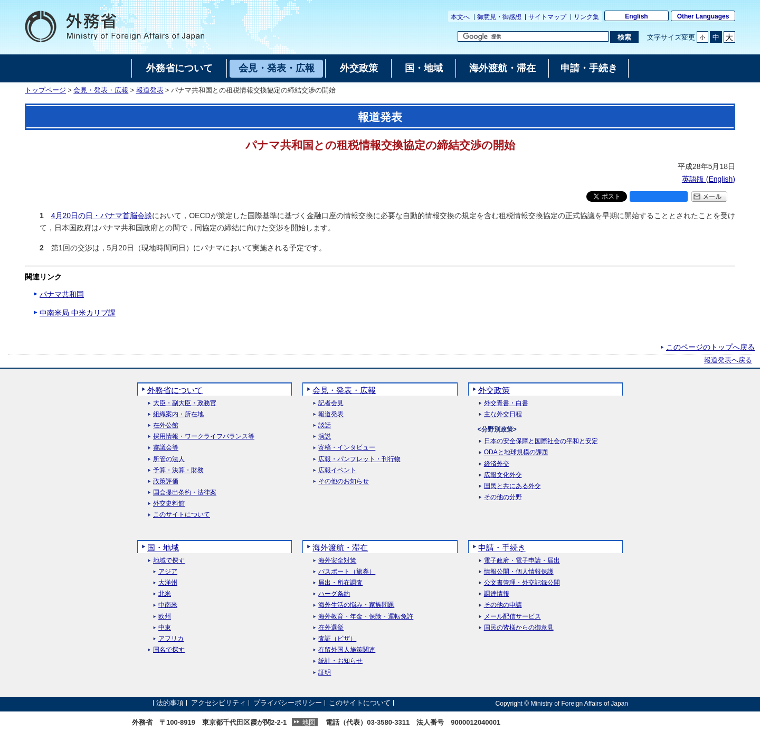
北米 (164, 594)
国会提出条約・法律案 (184, 492)
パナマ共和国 (62, 294)
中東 (164, 627)
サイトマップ (547, 17)
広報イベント (337, 470)
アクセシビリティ (218, 703)
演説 (324, 436)
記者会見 (331, 403)
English (636, 16)
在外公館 (165, 425)
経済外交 (496, 464)
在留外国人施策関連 (346, 650)
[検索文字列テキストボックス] (533, 36)
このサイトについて (181, 514)
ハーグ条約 (334, 594)
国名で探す (169, 650)
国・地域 (163, 547)
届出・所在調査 (340, 582)
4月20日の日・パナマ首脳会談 (101, 215)
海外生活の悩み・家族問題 (356, 605)
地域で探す (169, 560)
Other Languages (703, 16)
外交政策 (494, 390)
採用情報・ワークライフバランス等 (203, 436)
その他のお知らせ (343, 481)
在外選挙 (331, 627)
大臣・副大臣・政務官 (184, 403)
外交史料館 (169, 503)
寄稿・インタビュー (346, 447)
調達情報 (496, 594)
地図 (309, 722)
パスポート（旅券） (346, 571)
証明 (324, 672)
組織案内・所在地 (178, 414)
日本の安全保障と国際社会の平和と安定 (541, 441)
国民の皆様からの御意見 (519, 627)
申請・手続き (502, 547)
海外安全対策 (337, 560)
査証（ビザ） (337, 638)
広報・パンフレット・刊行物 (359, 459)
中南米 (167, 605)
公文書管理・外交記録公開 (522, 582)
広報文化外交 (503, 475)
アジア (167, 571)
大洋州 (167, 582)
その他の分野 (503, 497)
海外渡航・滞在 (340, 547)
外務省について (175, 390)
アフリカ (171, 638)
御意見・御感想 (499, 17)
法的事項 (170, 703)
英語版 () (708, 179)
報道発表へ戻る (728, 360)
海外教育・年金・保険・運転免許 (365, 616)
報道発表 (150, 90)
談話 (324, 425)
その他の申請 (503, 605)
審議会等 (165, 447)
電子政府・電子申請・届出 (522, 560)
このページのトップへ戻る (710, 347)
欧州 (164, 616)
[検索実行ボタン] (624, 37)
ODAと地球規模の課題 (516, 452)
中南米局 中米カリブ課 (78, 312)
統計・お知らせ (340, 661)
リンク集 (586, 17)
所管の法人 (169, 459)
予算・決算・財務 (178, 470)
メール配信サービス (512, 616)
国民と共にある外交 (512, 486)
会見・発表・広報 (100, 90)
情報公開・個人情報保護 (519, 571)
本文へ (460, 17)
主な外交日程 (503, 414)
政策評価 (165, 481)
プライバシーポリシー (287, 703)
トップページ (45, 90)
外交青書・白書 (506, 403)
